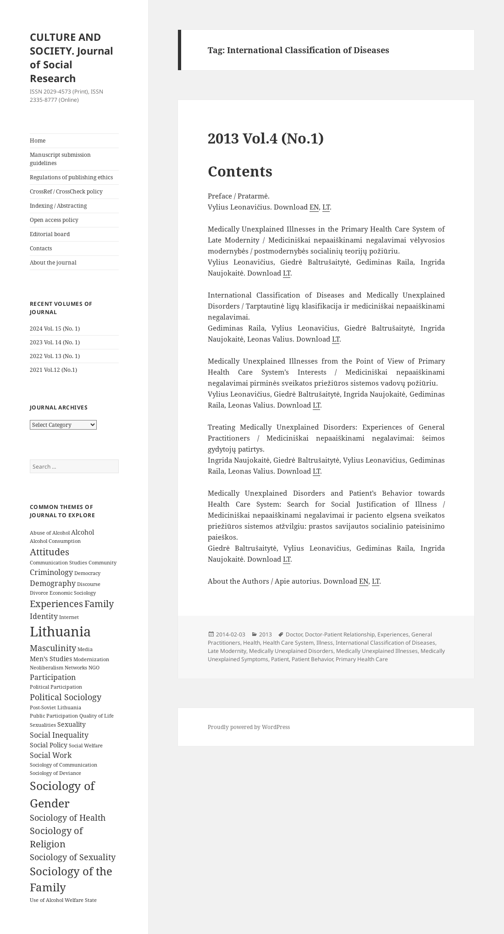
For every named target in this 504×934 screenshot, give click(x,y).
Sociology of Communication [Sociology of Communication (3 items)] (63, 765)
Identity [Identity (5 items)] (44, 616)
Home (37, 140)
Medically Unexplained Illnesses (377, 651)
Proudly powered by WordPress (249, 727)
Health (251, 643)
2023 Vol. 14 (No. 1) (55, 342)
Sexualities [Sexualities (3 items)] (43, 725)
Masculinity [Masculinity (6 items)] (53, 647)
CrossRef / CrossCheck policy (66, 191)
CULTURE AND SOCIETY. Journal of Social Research (71, 57)
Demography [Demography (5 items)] (53, 583)
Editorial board (50, 234)
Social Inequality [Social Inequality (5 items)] (59, 735)
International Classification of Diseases (385, 643)
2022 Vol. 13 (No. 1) (55, 356)
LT (326, 206)
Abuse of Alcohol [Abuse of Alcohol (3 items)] (50, 533)
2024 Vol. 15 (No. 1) (55, 328)
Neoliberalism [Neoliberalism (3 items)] (46, 667)
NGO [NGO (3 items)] (94, 667)
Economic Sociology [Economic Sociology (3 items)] (73, 593)
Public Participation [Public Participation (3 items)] (54, 716)
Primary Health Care (362, 659)
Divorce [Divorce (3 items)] (39, 593)
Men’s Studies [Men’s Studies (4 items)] (51, 658)
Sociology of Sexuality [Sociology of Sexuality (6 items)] (73, 856)
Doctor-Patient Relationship (340, 634)
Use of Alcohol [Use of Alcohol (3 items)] (46, 900)
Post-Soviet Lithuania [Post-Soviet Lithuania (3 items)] (55, 707)
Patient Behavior (312, 659)
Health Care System (288, 643)
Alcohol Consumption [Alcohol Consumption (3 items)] (55, 541)
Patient (280, 659)
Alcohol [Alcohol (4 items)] (82, 532)
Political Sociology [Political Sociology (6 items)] (65, 696)
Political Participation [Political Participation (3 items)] (56, 687)
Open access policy (54, 220)
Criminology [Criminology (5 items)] (51, 572)
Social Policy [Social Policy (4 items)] (48, 745)
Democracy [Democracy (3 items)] (87, 573)
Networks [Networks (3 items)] (76, 667)
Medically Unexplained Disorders (291, 651)
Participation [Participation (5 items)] (53, 677)
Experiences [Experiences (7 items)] (56, 603)
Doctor (294, 634)
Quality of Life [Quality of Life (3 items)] (96, 716)
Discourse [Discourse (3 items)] (88, 584)
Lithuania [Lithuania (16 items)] (60, 631)
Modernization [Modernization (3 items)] (91, 659)
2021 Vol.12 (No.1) (53, 370)
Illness (324, 643)
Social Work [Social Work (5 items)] (51, 755)
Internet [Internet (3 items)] (69, 617)
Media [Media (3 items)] (85, 649)
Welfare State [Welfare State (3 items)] (81, 900)
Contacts (41, 248)
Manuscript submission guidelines (60, 159)
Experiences (393, 634)
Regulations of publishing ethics (71, 177)
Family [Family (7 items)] (99, 603)
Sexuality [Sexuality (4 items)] (71, 724)
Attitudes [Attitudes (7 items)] (49, 552)
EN (314, 206)
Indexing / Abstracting (58, 206)
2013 (265, 634)
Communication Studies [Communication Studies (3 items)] (58, 562)
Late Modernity (227, 651)
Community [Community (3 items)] (102, 562)
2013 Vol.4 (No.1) (266, 138)
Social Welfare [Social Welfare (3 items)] (86, 745)
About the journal (53, 262)
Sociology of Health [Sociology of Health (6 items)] (67, 817)
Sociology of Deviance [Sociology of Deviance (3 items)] (55, 773)
